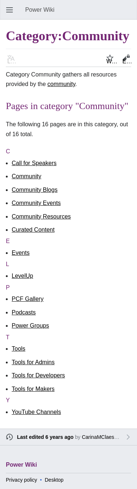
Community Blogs (34, 190)
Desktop (54, 480)
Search (130, 13)
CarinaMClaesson (102, 437)
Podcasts (24, 312)
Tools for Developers (38, 375)
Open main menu (12, 13)
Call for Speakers (34, 163)
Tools (18, 349)
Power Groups (30, 325)
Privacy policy (21, 480)
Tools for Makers (33, 389)
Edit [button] (127, 61)
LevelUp (22, 276)
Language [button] (13, 61)
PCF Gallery (27, 299)
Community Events (36, 203)
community (61, 84)
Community (26, 176)
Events (21, 253)
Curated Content (33, 230)
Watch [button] (112, 61)
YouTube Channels (36, 412)
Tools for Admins (33, 362)
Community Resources (41, 216)
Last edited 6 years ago (45, 437)
